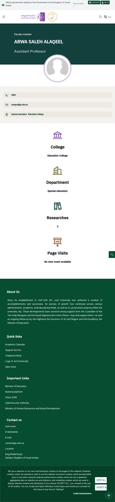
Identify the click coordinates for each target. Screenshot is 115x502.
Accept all (102, 487)
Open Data (10, 366)
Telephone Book (13, 355)
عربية (109, 16)
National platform (14, 391)
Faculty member (23, 34)
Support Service (13, 350)
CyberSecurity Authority (17, 403)
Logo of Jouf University (16, 361)
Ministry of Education (15, 386)
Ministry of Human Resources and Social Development (32, 408)
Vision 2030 (11, 397)
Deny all (101, 480)
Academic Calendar (15, 344)
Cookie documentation (82, 494)
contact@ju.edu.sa (14, 443)
